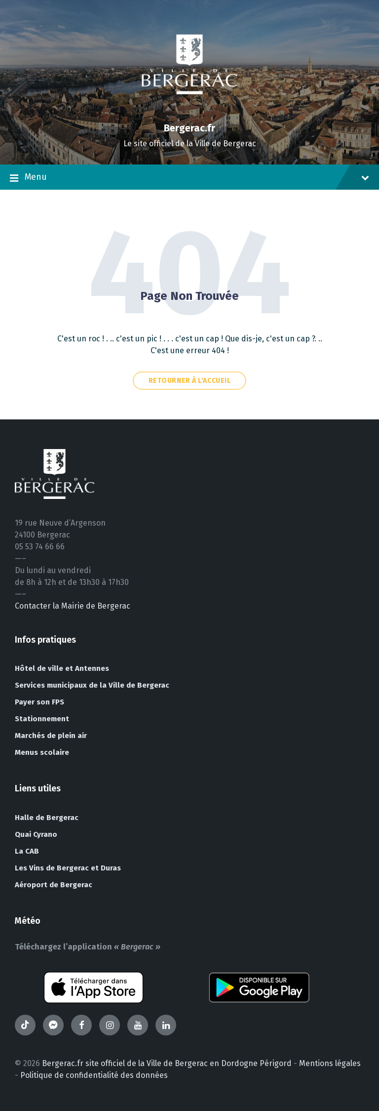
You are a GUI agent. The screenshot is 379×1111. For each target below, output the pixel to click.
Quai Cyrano (36, 834)
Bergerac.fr (189, 128)
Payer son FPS (39, 702)
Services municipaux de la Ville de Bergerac (92, 685)
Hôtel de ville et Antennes (62, 668)
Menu (189, 177)
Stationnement (42, 718)
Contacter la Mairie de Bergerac (72, 606)
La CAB (27, 851)
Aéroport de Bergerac (53, 884)
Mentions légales (330, 1063)
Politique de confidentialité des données (94, 1075)
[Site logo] (189, 111)
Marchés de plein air (51, 735)
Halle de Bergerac (46, 817)
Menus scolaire (42, 752)
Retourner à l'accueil (190, 380)
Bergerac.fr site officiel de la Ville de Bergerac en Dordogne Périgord (167, 1063)
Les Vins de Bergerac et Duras (68, 868)
